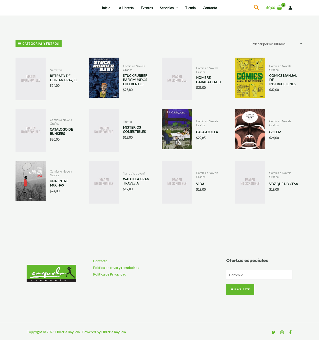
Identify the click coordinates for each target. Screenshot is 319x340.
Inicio (106, 8)
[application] (176, 8)
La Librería (125, 8)
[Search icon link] (257, 8)
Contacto (210, 8)
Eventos (147, 8)
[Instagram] (282, 332)
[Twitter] (274, 332)
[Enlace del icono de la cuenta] (290, 8)
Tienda (190, 8)
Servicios (169, 8)
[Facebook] (290, 332)
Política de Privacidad (109, 274)
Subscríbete (240, 289)
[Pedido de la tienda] (275, 43)
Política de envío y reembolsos (116, 267)
